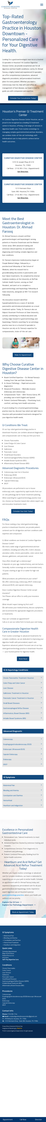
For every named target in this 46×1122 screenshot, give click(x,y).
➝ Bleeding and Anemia (9, 938)
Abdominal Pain (9, 785)
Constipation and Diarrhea (13, 795)
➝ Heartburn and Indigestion (11, 945)
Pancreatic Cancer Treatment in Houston (18, 698)
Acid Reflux (22, 865)
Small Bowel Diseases (11, 703)
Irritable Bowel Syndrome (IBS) (14, 718)
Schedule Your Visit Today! (23, 511)
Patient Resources (8, 955)
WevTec (19, 1028)
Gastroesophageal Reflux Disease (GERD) (15, 981)
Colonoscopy (8, 739)
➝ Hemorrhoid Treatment (10, 942)
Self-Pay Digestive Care (10, 959)
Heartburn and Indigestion (13, 805)
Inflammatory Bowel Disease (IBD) (16, 713)
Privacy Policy (5, 1026)
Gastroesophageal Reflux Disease (16, 708)
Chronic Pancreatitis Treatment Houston (18, 678)
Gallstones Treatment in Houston (16, 693)
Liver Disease (8, 688)
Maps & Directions (8, 953)
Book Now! (23, 658)
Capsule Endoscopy (10, 754)
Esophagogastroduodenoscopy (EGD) (17, 744)
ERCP (5, 764)
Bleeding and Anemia (11, 790)
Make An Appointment (23, 355)
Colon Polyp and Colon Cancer (14, 683)
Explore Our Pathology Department (17, 904)
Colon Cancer (6, 970)
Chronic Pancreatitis (8, 968)
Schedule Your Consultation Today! (23, 98)
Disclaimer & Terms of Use (16, 1026)
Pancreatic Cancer (8, 977)
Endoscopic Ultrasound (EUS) (14, 749)
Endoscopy (7, 759)
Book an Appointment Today (23, 912)
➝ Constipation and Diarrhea (11, 940)
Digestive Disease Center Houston (24, 119)
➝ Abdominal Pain (8, 936)
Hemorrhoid (7, 800)
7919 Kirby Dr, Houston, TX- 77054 (15, 1019)
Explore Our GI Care (10, 902)
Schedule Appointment (9, 951)
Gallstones (5, 975)
